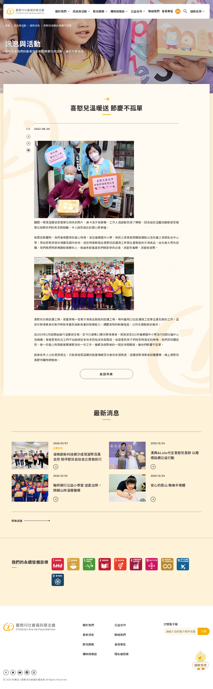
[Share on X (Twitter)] (28, 143)
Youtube (20, 672)
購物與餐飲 (117, 11)
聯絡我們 (154, 11)
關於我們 (61, 11)
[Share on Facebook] (28, 136)
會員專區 (167, 11)
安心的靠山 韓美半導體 (168, 485)
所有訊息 (17, 521)
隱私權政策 (121, 654)
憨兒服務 (98, 11)
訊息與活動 (80, 11)
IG (13, 672)
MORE (55, 466)
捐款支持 (196, 11)
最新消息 (35, 25)
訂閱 (203, 631)
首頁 (7, 25)
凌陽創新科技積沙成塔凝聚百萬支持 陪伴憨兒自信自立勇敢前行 (77, 457)
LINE (27, 672)
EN (177, 11)
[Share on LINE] (28, 150)
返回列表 (106, 374)
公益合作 (136, 11)
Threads (34, 672)
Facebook (6, 672)
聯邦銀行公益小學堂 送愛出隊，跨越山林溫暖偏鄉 (77, 488)
